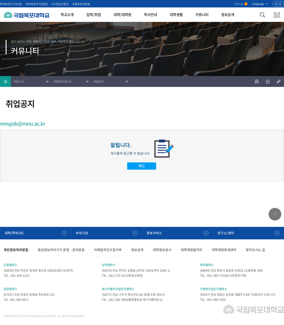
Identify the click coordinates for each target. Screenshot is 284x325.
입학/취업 (93, 14)
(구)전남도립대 (59, 4)
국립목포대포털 (81, 4)
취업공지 (98, 81)
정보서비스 (154, 232)
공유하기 (278, 81)
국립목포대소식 (62, 81)
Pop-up (241, 3)
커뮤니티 (201, 14)
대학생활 (176, 14)
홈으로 (5, 81)
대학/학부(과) (14, 232)
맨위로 (275, 214)
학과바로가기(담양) (37, 4)
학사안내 (150, 14)
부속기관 (82, 232)
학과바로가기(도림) (11, 4)
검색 (262, 14)
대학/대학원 (122, 14)
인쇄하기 (256, 81)
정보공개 (227, 14)
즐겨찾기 (267, 81)
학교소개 (67, 14)
